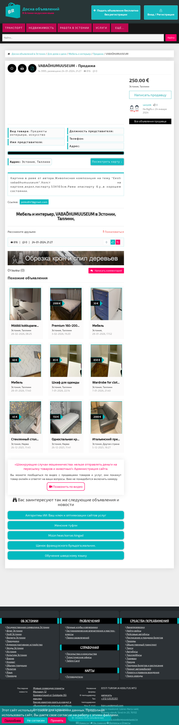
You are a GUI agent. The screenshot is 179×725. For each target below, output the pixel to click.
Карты (89, 670)
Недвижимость (41, 27)
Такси (129, 647)
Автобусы (131, 651)
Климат (10, 661)
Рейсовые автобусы (137, 634)
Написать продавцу (150, 95)
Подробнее (13, 720)
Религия (10, 668)
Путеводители (74, 676)
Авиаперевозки (135, 627)
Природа (11, 675)
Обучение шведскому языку (66, 555)
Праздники (12, 641)
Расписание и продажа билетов (144, 637)
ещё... (119, 27)
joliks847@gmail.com (34, 202)
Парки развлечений (77, 637)
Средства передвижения (149, 621)
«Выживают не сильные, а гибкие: (52, 705)
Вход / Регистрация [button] (160, 12)
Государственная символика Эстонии (27, 627)
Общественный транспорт (141, 644)
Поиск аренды (134, 675)
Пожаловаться (113, 231)
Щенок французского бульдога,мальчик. (66, 545)
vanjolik (147, 104)
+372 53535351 (109, 698)
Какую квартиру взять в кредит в (52, 702)
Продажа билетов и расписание (144, 665)
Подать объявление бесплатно (116, 13)
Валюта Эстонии (15, 637)
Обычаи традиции (16, 665)
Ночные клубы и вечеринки (81, 627)
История (10, 651)
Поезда (130, 661)
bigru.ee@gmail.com (112, 705)
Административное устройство (23, 644)
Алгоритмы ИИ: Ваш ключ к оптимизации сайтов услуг (65, 515)
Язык (9, 672)
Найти (171, 37)
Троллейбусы (133, 654)
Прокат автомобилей (138, 668)
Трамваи (131, 658)
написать (106, 695)
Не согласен (36, 720)
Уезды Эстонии (14, 647)
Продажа (98, 53)
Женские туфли (65, 525)
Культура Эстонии (16, 654)
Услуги (101, 27)
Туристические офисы (78, 657)
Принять (57, 720)
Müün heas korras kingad (65, 535)
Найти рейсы (133, 630)
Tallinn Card (72, 660)
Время (9, 658)
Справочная (89, 647)
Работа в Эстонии (74, 27)
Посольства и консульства (81, 653)
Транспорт (14, 27)
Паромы (130, 641)
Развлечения (90, 621)
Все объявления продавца (150, 121)
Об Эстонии (29, 621)
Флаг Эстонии (13, 630)
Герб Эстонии (13, 634)
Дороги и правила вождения (142, 672)
